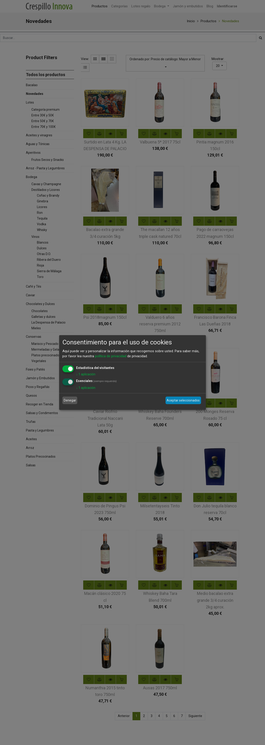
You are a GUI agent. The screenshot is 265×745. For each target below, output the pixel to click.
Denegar (70, 400)
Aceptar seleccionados (183, 400)
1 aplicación (85, 374)
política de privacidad (110, 356)
